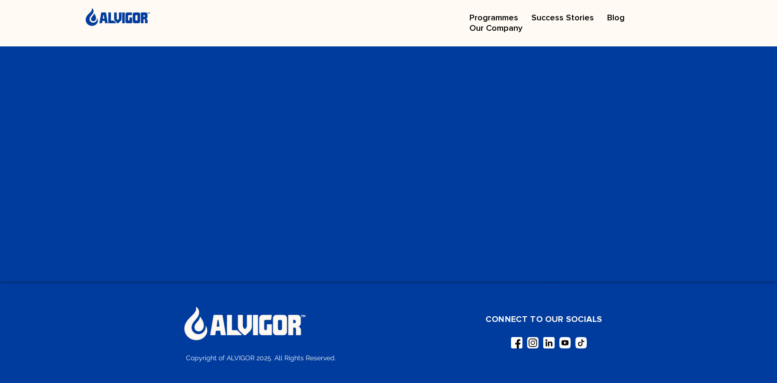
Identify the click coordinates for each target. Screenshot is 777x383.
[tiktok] (581, 342)
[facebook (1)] (516, 342)
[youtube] (565, 342)
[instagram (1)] (533, 342)
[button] (493, 17)
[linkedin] (549, 342)
